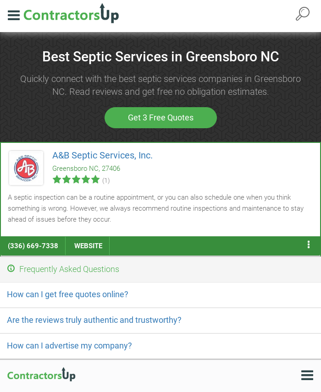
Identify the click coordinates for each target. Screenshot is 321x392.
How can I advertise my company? (69, 345)
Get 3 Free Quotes (161, 117)
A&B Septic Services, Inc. (102, 155)
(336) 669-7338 (33, 246)
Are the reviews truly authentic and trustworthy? (94, 320)
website (88, 246)
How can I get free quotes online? (67, 294)
